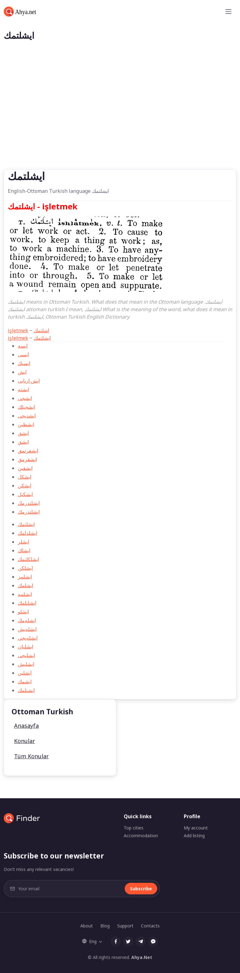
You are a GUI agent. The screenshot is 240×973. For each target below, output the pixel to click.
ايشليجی (26, 655)
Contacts (150, 926)
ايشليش (26, 664)
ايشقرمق (27, 459)
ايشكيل (25, 494)
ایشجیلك (26, 406)
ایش (22, 372)
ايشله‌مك (27, 620)
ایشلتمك (42, 338)
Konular (24, 741)
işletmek (18, 330)
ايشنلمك (26, 690)
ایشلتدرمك (29, 511)
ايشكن (24, 485)
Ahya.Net (141, 957)
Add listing (194, 836)
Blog (105, 926)
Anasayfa (26, 725)
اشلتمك (41, 330)
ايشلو (23, 611)
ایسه (23, 345)
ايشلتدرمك (29, 503)
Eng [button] (89, 941)
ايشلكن (25, 568)
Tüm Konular (31, 756)
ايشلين (25, 672)
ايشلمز (25, 576)
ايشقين (25, 468)
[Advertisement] (120, 122)
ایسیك (24, 363)
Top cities (133, 828)
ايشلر (23, 541)
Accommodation (141, 836)
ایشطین (26, 424)
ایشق (23, 433)
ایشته (23, 389)
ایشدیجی (27, 415)
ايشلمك (25, 585)
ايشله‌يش (27, 629)
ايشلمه (25, 594)
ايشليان (25, 646)
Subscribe (141, 889)
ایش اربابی (29, 380)
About (86, 926)
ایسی (23, 354)
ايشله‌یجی (28, 637)
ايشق (23, 441)
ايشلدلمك (27, 533)
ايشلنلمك (27, 602)
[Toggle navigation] (228, 11)
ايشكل (24, 476)
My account (196, 828)
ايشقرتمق (28, 450)
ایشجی (25, 398)
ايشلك (24, 550)
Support (125, 926)
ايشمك (25, 681)
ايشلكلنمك (28, 559)
